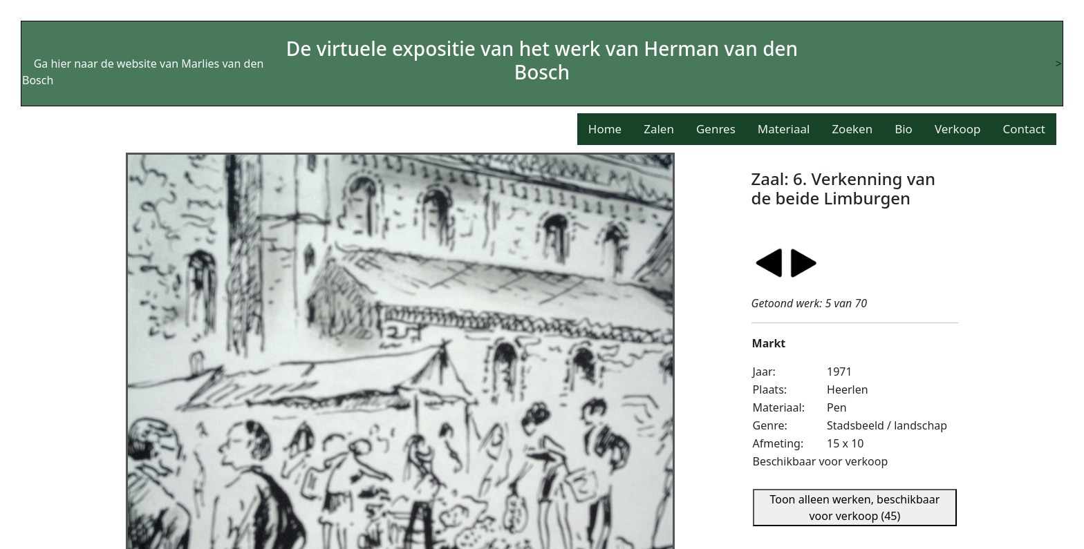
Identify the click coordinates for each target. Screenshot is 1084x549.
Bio (904, 129)
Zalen (659, 129)
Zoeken (852, 129)
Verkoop (958, 129)
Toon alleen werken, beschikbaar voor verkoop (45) (854, 507)
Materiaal (784, 129)
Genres (716, 129)
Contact (1023, 129)
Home (605, 129)
